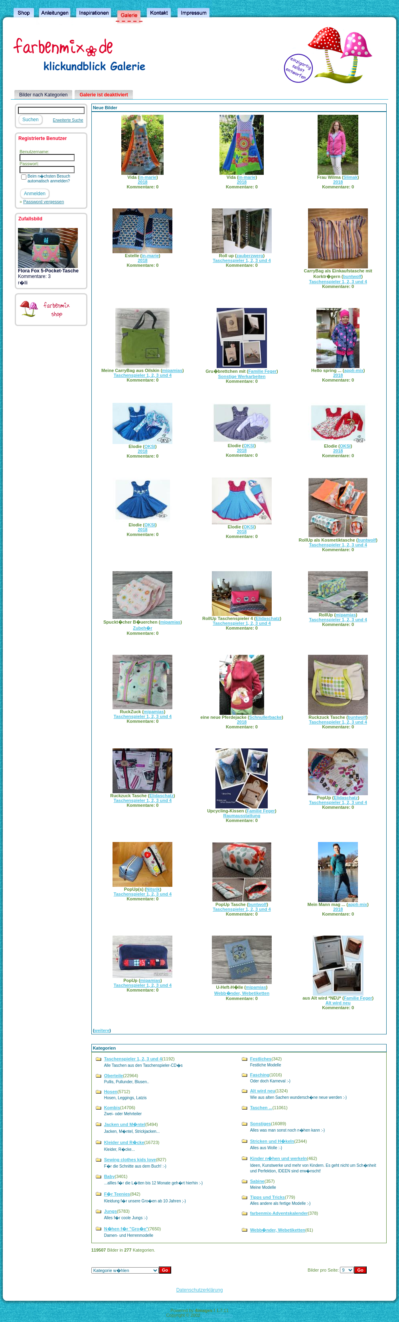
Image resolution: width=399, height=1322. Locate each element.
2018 (142, 182)
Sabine (257, 1181)
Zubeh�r (142, 628)
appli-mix (353, 370)
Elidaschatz (268, 618)
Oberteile (113, 1075)
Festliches (261, 1058)
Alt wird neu (338, 1002)
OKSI (149, 446)
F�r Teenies (117, 1194)
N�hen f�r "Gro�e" (126, 1228)
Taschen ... (261, 1107)
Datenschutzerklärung (199, 1290)
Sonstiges (260, 1123)
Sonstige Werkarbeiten (241, 376)
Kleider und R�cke (124, 1142)
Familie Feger (262, 371)
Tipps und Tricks (267, 1197)
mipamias (172, 370)
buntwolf (352, 276)
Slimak (351, 177)
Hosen (111, 1091)
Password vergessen (43, 201)
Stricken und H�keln (272, 1141)
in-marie (147, 177)
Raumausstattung (241, 815)
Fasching (259, 1074)
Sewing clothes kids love (130, 1159)
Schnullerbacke (265, 717)
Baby (109, 1176)
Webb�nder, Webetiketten (241, 993)
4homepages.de (217, 1315)
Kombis (112, 1107)
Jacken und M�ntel (124, 1124)
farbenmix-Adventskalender (279, 1213)
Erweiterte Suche (68, 120)
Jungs (110, 1211)
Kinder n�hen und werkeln (278, 1158)
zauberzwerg (250, 255)
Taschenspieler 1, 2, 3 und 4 (242, 260)
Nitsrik (153, 889)
